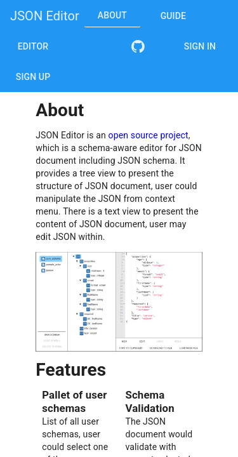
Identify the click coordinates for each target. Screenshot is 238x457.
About (112, 15)
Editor (33, 46)
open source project (148, 135)
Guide (173, 15)
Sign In (200, 46)
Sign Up (33, 76)
